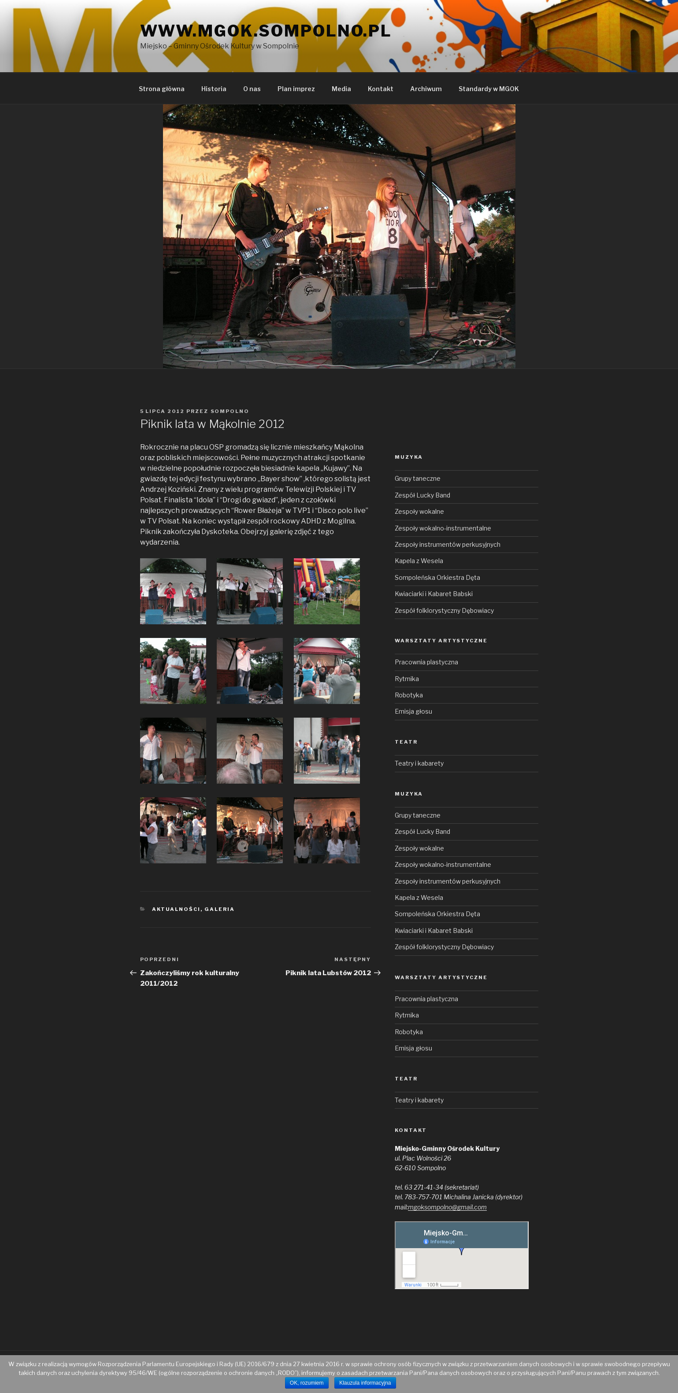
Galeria (219, 909)
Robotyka (409, 695)
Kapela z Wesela (419, 560)
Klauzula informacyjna (365, 1383)
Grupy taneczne (418, 478)
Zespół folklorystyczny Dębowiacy (444, 610)
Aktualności (176, 909)
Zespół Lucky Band (422, 495)
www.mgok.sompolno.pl (266, 31)
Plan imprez (296, 88)
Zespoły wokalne (419, 511)
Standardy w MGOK (489, 88)
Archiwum (426, 88)
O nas (252, 88)
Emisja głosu (413, 711)
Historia (213, 88)
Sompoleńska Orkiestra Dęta (437, 577)
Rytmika (407, 678)
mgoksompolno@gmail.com (447, 1207)
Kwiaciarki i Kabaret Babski (434, 593)
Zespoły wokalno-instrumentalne (443, 528)
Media (341, 88)
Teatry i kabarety (419, 763)
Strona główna (162, 88)
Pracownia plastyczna (426, 662)
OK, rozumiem (307, 1383)
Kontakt (380, 88)
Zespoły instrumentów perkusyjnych (447, 544)
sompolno (230, 411)
